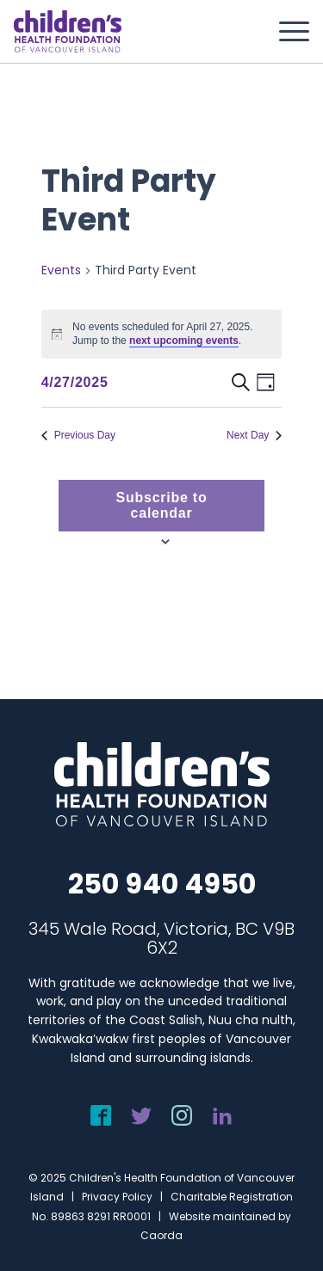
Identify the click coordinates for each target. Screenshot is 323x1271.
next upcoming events (184, 341)
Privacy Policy (117, 1196)
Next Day (254, 435)
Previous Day (78, 435)
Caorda (161, 1235)
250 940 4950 (162, 884)
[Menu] (285, 31)
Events (61, 270)
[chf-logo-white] (67, 31)
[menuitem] (285, 31)
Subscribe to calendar (162, 505)
